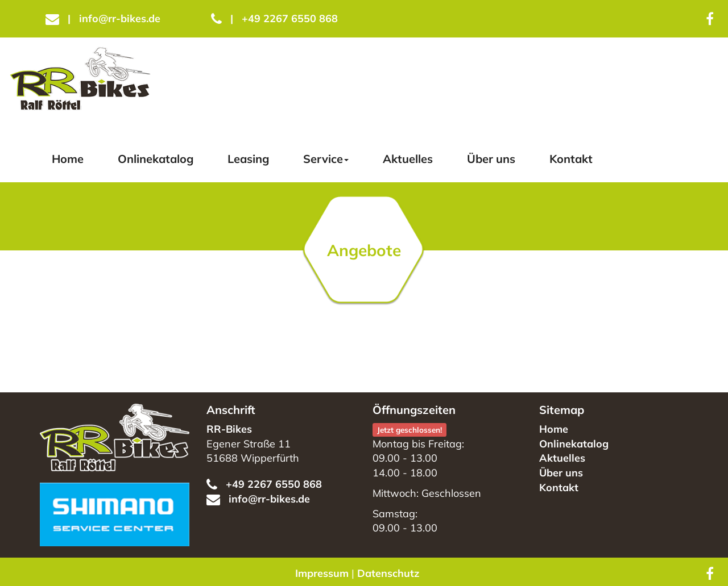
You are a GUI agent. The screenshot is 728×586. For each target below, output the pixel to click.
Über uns (491, 159)
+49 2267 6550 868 (274, 18)
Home (68, 159)
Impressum (322, 573)
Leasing (248, 159)
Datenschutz (388, 573)
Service (326, 159)
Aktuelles (408, 159)
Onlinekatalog (155, 159)
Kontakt (571, 159)
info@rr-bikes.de (103, 18)
